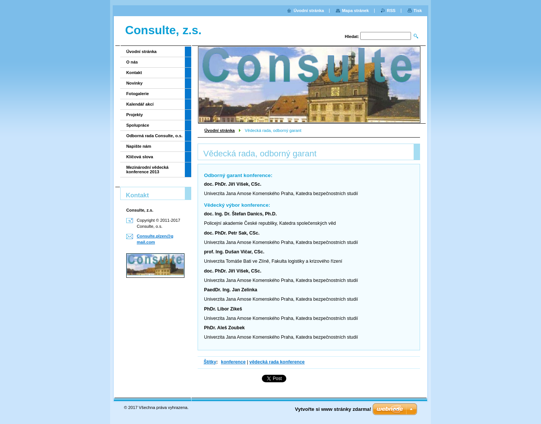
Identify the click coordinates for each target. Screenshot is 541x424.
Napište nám (138, 146)
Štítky (210, 362)
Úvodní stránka (219, 130)
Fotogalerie (137, 93)
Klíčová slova (139, 156)
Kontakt (134, 72)
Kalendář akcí (140, 104)
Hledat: (352, 36)
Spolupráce (137, 125)
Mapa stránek (355, 10)
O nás (132, 62)
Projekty (134, 114)
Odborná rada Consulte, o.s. (154, 135)
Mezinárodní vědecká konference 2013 (147, 169)
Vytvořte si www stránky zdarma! (333, 409)
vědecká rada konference (277, 362)
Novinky (134, 83)
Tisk (418, 10)
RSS (391, 10)
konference (233, 362)
